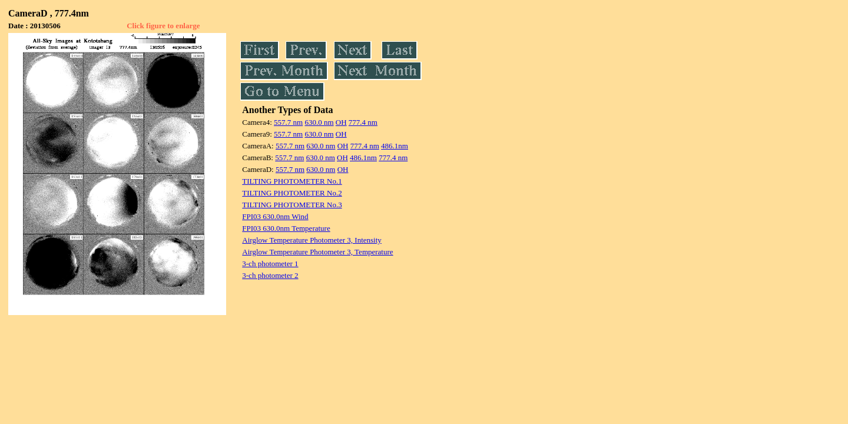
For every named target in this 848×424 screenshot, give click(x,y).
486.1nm (394, 145)
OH (341, 122)
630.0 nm (318, 122)
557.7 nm (288, 122)
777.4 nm (363, 122)
